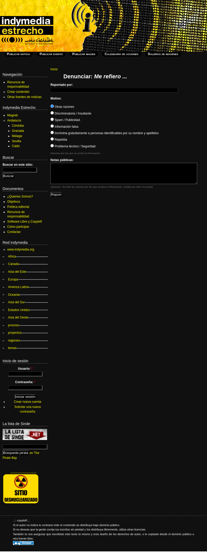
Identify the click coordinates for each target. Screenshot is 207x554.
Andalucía (14, 120)
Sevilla (16, 141)
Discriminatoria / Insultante (70, 113)
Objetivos (13, 201)
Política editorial (18, 207)
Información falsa (64, 126)
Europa (13, 279)
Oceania (14, 295)
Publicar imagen (83, 54)
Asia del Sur (16, 302)
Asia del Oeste (18, 317)
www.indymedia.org (20, 249)
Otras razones (62, 107)
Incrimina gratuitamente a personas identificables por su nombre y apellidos (104, 133)
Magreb (12, 115)
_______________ (23, 471)
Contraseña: (25, 382)
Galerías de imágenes (163, 54)
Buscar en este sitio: (18, 164)
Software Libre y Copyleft (24, 221)
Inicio (54, 69)
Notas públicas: (61, 160)
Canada (13, 264)
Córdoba (18, 125)
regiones (14, 340)
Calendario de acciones (121, 54)
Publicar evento (51, 54)
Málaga (17, 136)
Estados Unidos (19, 310)
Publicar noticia (18, 54)
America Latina (18, 287)
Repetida (58, 139)
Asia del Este (17, 272)
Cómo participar (18, 227)
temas (12, 348)
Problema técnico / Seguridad (72, 146)
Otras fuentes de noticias (24, 97)
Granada (18, 131)
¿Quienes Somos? (20, 196)
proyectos (14, 333)
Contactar (14, 232)
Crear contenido (18, 92)
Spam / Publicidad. (65, 120)
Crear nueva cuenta (27, 402)
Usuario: (25, 368)
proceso (13, 325)
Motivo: (56, 98)
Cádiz (16, 146)
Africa (12, 256)
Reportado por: (61, 85)
